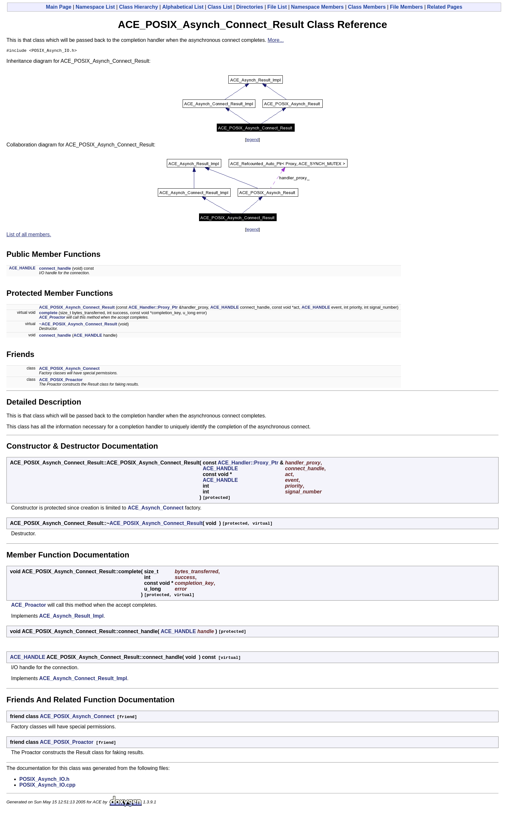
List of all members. (28, 235)
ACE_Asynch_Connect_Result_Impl (83, 679)
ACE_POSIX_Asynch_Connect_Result (77, 308)
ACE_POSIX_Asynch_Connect (69, 369)
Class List (220, 7)
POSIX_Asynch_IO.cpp (47, 786)
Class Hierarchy (138, 7)
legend (252, 140)
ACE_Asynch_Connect (155, 508)
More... (276, 40)
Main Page (58, 7)
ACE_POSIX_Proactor (60, 380)
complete (48, 313)
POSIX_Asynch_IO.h (44, 780)
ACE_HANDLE (22, 269)
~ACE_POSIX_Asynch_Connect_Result (78, 325)
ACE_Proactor (52, 318)
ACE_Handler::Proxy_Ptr (153, 308)
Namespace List (95, 7)
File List (277, 7)
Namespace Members (317, 7)
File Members (406, 7)
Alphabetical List (183, 7)
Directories (249, 7)
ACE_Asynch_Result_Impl (71, 617)
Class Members (367, 7)
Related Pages (444, 7)
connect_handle (55, 269)
